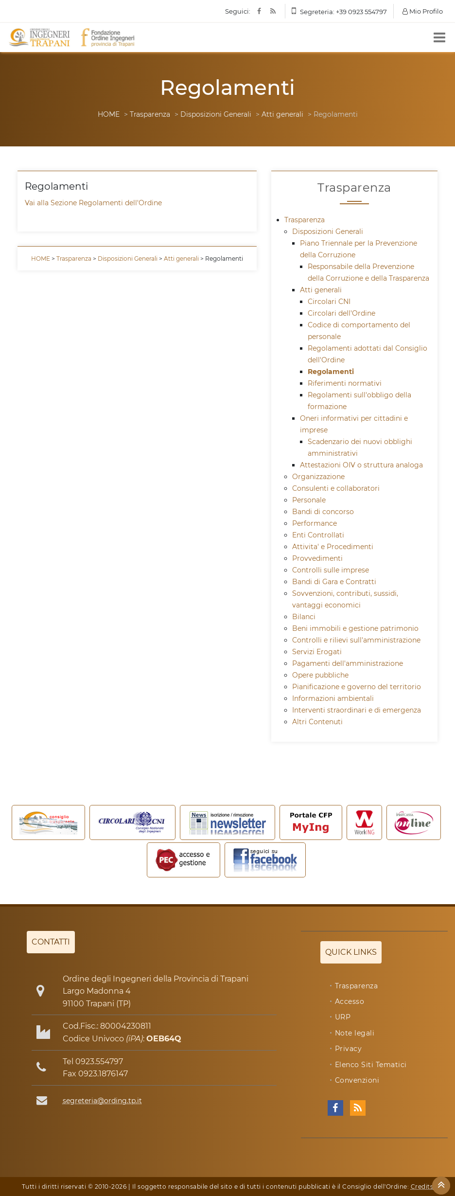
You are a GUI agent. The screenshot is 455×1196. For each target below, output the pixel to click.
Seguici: (237, 11)
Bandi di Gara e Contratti (334, 581)
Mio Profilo (422, 11)
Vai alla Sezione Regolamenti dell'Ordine (93, 202)
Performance (314, 523)
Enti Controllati (318, 535)
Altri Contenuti (317, 721)
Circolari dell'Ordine (341, 313)
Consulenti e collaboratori (336, 488)
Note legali (355, 1033)
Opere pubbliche (320, 675)
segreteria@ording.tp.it (102, 1100)
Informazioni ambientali (333, 698)
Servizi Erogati (317, 651)
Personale (309, 500)
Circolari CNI (329, 301)
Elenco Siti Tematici (371, 1064)
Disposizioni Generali (215, 114)
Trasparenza (150, 114)
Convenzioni (357, 1080)
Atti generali (282, 114)
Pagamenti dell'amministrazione (347, 663)
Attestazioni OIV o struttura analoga (361, 465)
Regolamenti (331, 371)
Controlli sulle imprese (330, 570)
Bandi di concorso (323, 511)
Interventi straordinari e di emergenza (356, 710)
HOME (109, 114)
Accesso (350, 1001)
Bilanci (303, 616)
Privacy (348, 1048)
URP (343, 1017)
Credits (422, 1186)
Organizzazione (318, 476)
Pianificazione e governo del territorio (356, 686)
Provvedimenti (317, 558)
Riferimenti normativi (345, 383)
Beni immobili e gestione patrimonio (355, 628)
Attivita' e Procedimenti (332, 546)
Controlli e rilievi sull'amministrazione (356, 640)
